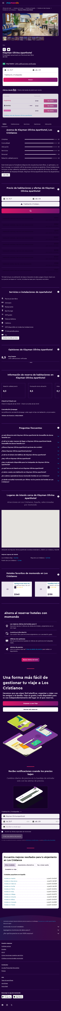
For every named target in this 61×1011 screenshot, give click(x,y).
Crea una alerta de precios (34, 649)
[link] (30, 660)
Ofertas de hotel (7, 8)
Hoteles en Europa (18, 8)
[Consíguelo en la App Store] (18, 996)
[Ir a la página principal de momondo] (12, 3)
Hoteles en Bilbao (9, 899)
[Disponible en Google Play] (7, 996)
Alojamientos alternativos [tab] (26, 865)
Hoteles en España (30, 8)
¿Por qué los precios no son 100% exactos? (31, 933)
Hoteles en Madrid (9, 878)
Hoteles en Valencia (10, 883)
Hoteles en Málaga (9, 894)
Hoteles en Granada (10, 902)
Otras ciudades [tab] (10, 865)
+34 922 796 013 (8, 61)
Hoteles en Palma (9, 889)
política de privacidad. (49, 840)
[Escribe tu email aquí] (32, 826)
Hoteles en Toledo (9, 905)
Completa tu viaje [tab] (10, 869)
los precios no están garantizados (47, 921)
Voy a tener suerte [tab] (43, 865)
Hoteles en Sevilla (9, 886)
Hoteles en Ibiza (9, 891)
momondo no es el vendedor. (31, 927)
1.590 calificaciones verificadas (25, 64)
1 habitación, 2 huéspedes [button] (13, 75)
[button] (3, 3)
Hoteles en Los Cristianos (9, 9)
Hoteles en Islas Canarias (43, 8)
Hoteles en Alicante (10, 897)
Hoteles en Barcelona (10, 881)
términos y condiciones (32, 840)
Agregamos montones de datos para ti (31, 930)
